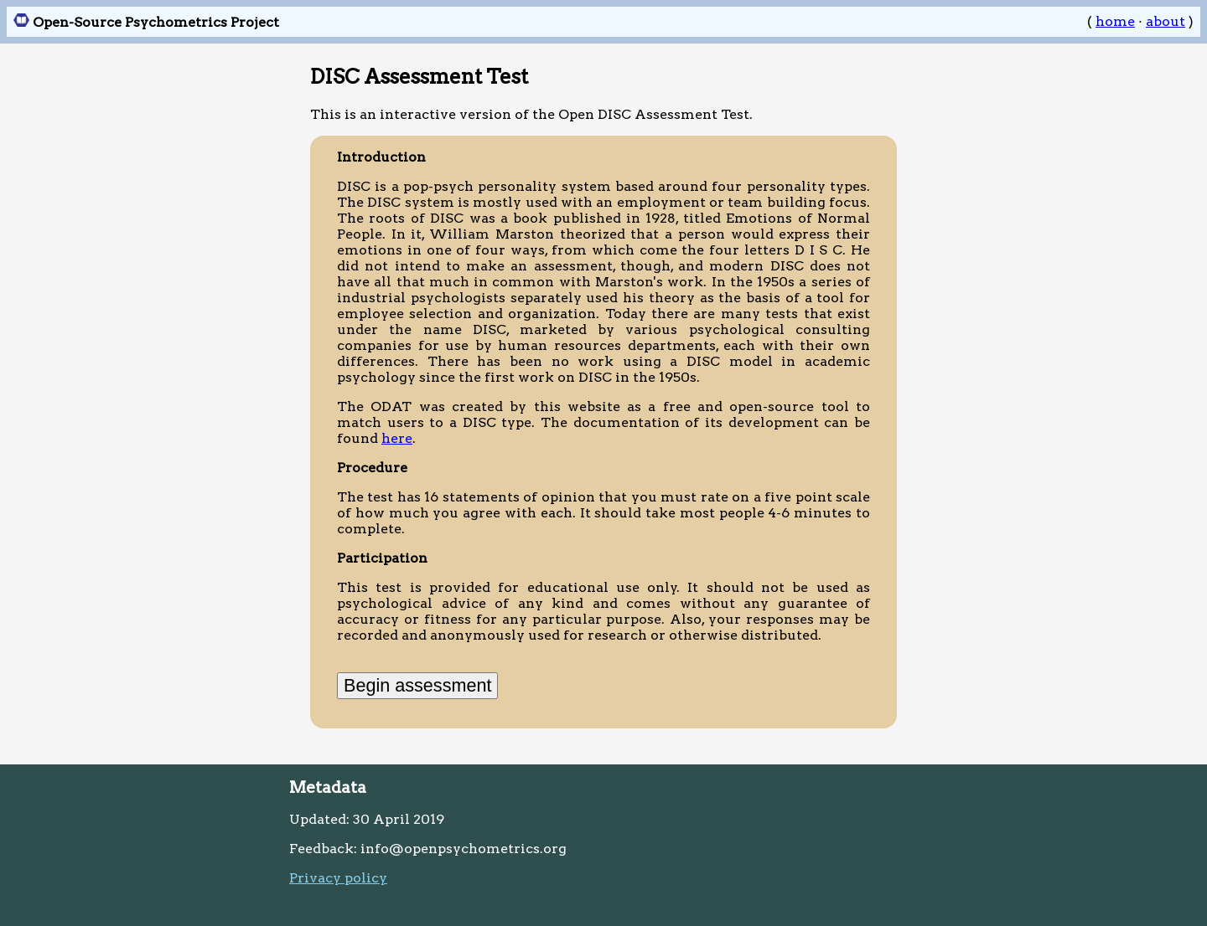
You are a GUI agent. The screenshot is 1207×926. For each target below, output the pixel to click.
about (1165, 21)
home (1115, 21)
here (396, 438)
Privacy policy (338, 878)
